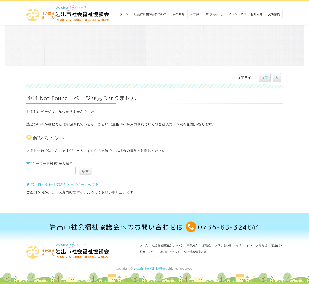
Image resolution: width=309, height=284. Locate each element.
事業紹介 (179, 14)
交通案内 (274, 14)
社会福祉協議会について (150, 14)
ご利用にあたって (169, 251)
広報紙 (194, 14)
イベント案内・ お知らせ (245, 14)
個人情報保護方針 (195, 251)
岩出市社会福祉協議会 (150, 268)
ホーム (123, 14)
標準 (264, 77)
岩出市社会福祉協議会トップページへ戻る (64, 184)
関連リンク (146, 251)
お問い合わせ (214, 14)
